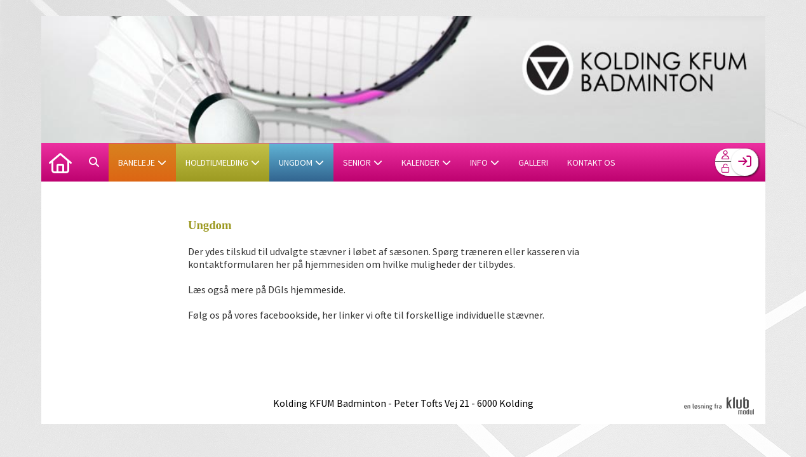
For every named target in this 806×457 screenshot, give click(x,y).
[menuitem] (60, 162)
